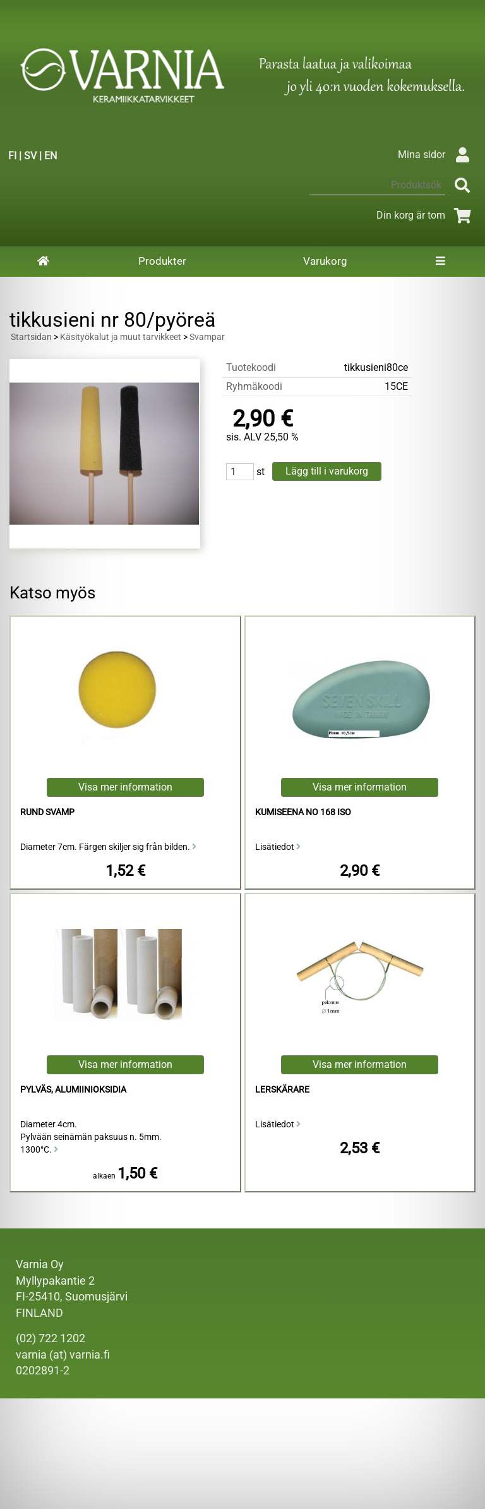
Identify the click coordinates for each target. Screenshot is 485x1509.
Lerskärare (282, 1089)
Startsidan (31, 337)
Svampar (207, 337)
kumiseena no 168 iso (303, 812)
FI (12, 156)
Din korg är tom (426, 215)
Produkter (162, 261)
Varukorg (325, 261)
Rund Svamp (47, 812)
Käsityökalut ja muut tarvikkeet (120, 337)
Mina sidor (437, 154)
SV (30, 156)
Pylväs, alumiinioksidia (73, 1089)
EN (50, 156)
